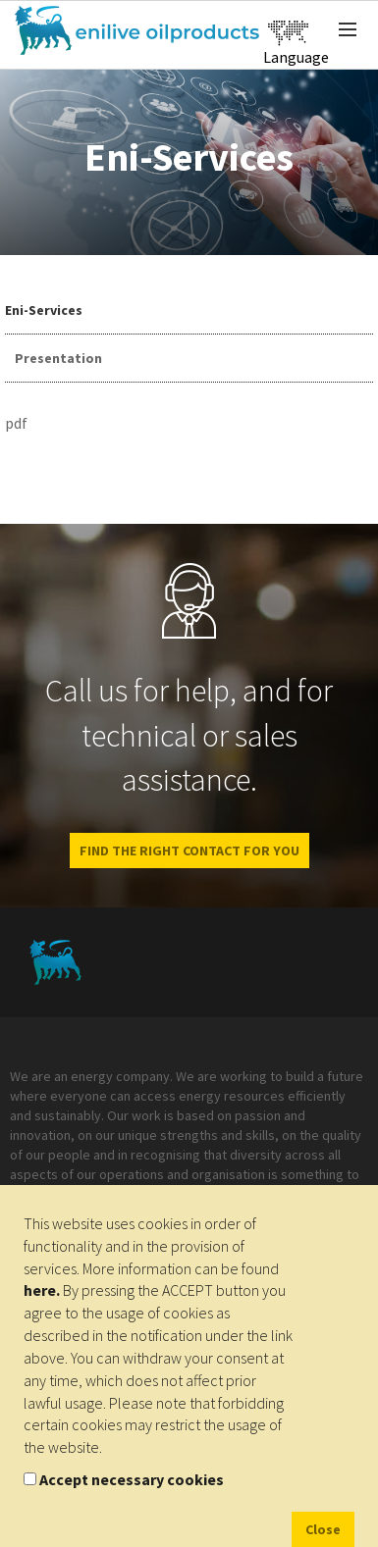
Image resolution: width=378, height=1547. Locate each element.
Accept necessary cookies (131, 1479)
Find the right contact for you (189, 850)
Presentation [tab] (58, 358)
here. (42, 1290)
